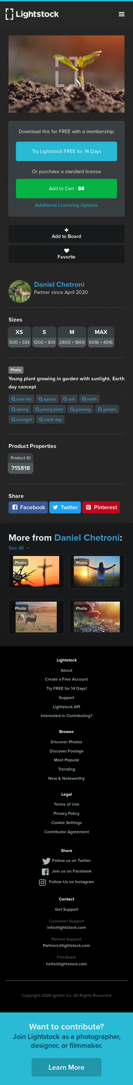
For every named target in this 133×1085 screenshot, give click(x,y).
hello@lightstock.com (66, 964)
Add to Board (66, 234)
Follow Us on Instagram (71, 882)
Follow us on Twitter (71, 860)
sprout (47, 399)
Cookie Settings (66, 822)
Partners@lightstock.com (66, 945)
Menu (121, 14)
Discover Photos (66, 742)
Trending (66, 769)
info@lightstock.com (66, 927)
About (66, 670)
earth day (50, 419)
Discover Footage (67, 751)
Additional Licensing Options (66, 205)
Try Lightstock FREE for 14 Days (66, 151)
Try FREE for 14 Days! (66, 688)
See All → (19, 548)
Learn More (66, 1067)
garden (107, 409)
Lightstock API (66, 707)
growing (80, 409)
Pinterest (101, 507)
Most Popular (66, 760)
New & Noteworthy (66, 778)
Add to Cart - (66, 188)
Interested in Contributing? (67, 715)
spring (19, 409)
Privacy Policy (66, 813)
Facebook (28, 507)
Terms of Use (66, 804)
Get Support (66, 909)
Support (66, 697)
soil (69, 399)
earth (89, 399)
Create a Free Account (66, 679)
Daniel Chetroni (59, 284)
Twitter (65, 507)
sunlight (21, 419)
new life (21, 399)
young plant (49, 409)
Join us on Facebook (72, 871)
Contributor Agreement (66, 832)
